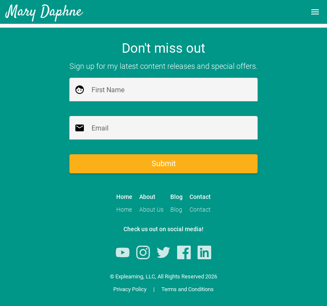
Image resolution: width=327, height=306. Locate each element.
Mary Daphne (44, 12)
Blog (176, 209)
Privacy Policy (129, 289)
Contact (200, 209)
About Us (151, 209)
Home (124, 209)
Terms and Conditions (187, 289)
